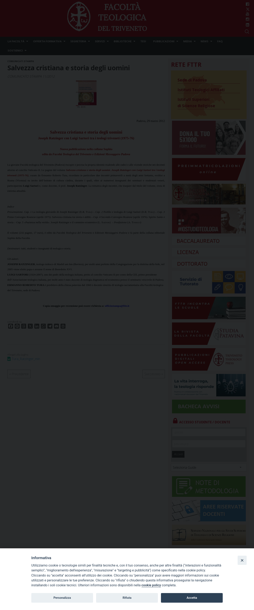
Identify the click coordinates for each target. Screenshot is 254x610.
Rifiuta (127, 598)
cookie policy (151, 585)
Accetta (192, 598)
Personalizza (62, 598)
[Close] (242, 560)
